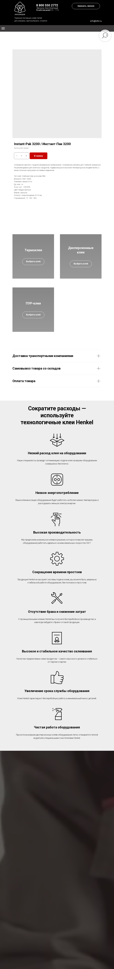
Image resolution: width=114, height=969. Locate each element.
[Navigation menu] (3, 28)
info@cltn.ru (96, 21)
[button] (86, 6)
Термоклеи (33, 250)
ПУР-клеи (33, 303)
